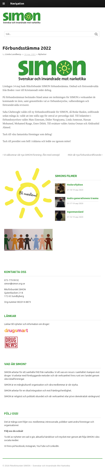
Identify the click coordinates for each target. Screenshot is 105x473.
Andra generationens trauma (82, 198)
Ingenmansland (75, 212)
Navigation (17, 3)
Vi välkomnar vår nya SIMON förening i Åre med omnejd (31, 155)
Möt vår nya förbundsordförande (85, 155)
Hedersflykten (75, 184)
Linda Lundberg (13, 54)
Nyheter (42, 54)
